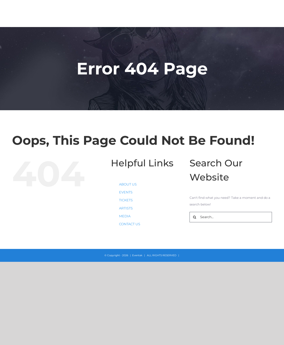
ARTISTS (126, 208)
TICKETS (126, 200)
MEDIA (124, 216)
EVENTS (126, 192)
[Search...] (231, 217)
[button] (271, 13)
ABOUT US (128, 184)
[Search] (195, 217)
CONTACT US (129, 224)
